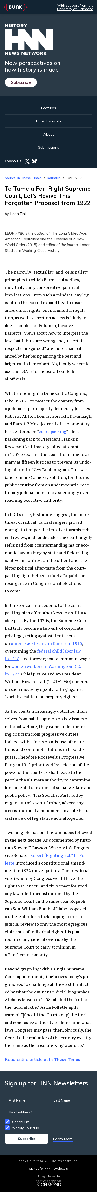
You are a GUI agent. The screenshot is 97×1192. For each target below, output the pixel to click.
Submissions (48, 147)
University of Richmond (75, 9)
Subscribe (21, 82)
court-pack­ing (52, 431)
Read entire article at (42, 1059)
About (48, 134)
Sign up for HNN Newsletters (48, 1168)
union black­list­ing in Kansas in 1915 (46, 643)
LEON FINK (14, 233)
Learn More (63, 1138)
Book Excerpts (48, 121)
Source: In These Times (23, 178)
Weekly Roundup (25, 1128)
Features (48, 107)
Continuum (20, 1122)
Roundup (54, 178)
